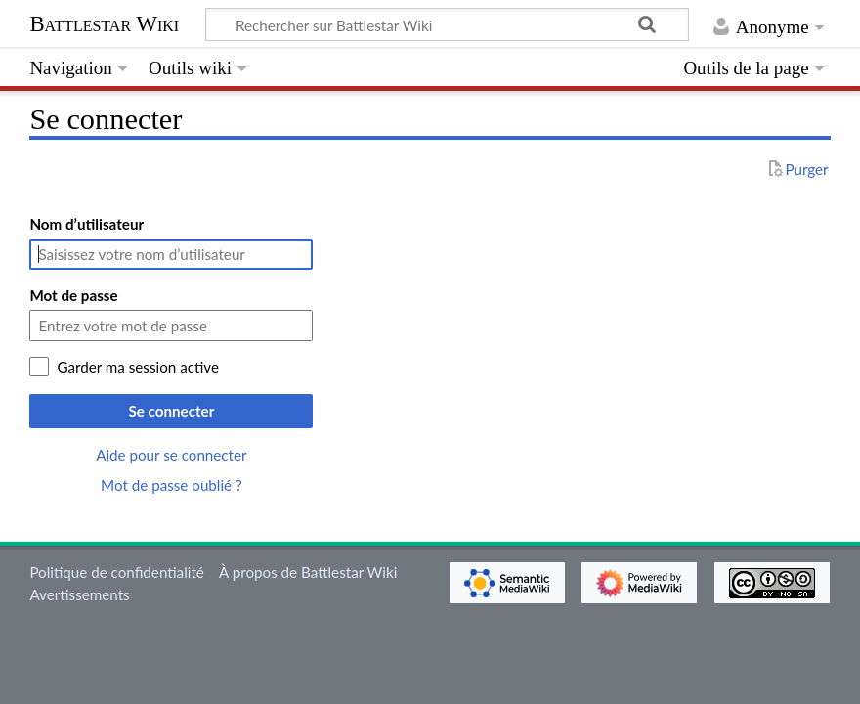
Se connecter (171, 410)
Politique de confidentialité (116, 572)
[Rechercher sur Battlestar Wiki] (447, 24)
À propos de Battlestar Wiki (308, 572)
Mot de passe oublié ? (171, 485)
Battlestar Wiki (104, 24)
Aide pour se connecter (171, 454)
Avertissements (79, 594)
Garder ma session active (138, 366)
